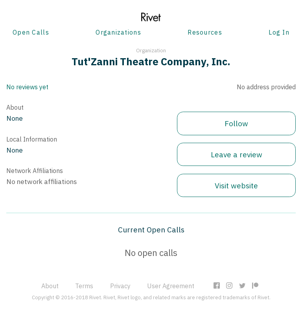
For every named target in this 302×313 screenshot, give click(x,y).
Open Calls (31, 32)
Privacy (120, 286)
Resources (205, 32)
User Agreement (170, 286)
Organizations (118, 32)
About (50, 286)
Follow (236, 123)
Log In (279, 32)
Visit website (236, 185)
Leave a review (236, 154)
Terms (84, 286)
